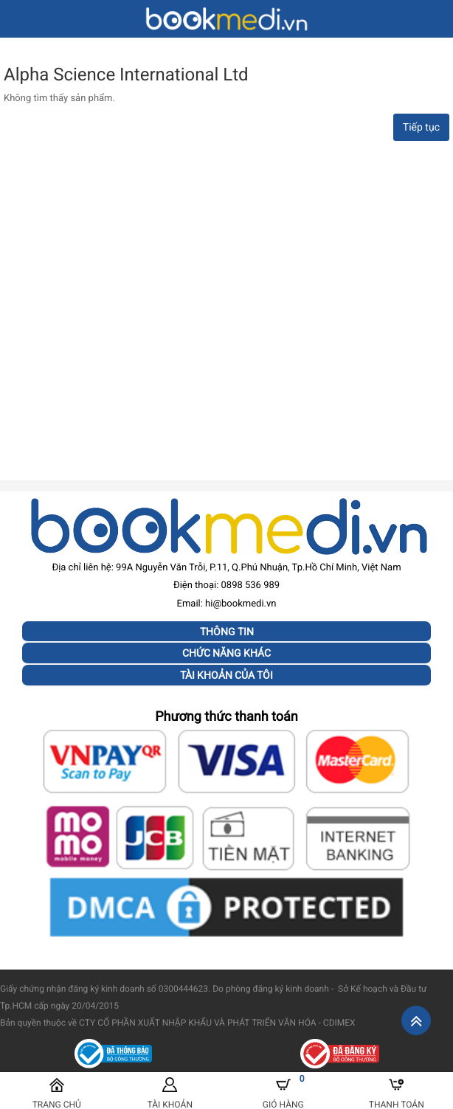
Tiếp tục (421, 128)
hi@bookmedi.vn (240, 603)
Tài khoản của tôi (226, 675)
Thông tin (227, 632)
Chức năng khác (226, 653)
